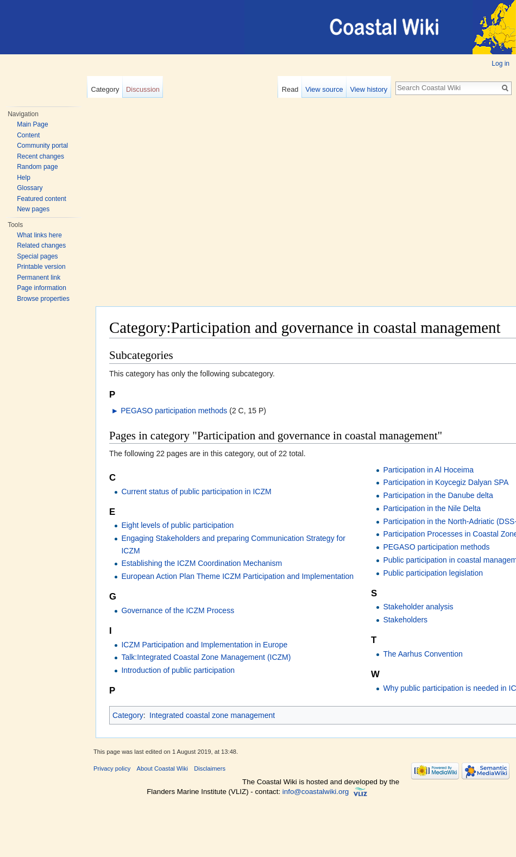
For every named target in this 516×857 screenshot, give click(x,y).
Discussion (143, 89)
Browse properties (43, 299)
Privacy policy (111, 768)
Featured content (41, 199)
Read (290, 89)
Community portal (42, 145)
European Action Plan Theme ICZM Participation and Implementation (237, 576)
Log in (500, 63)
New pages (33, 209)
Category (105, 89)
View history (368, 89)
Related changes (41, 245)
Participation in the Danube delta (438, 495)
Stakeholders (405, 619)
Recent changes (40, 156)
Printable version (41, 266)
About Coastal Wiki (162, 768)
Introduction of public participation (178, 670)
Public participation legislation (433, 573)
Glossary (29, 188)
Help (23, 177)
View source (324, 89)
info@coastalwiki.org (315, 791)
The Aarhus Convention (422, 654)
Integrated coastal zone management (212, 715)
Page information (41, 288)
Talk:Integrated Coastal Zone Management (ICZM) (206, 657)
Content (28, 135)
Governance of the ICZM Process (177, 610)
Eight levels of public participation (177, 525)
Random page (37, 167)
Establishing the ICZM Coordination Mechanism (201, 563)
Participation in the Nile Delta (432, 508)
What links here (39, 235)
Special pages (37, 256)
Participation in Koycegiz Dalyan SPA (445, 482)
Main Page (32, 124)
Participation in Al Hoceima (428, 469)
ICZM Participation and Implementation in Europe (204, 644)
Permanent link (38, 277)
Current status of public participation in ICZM (196, 491)
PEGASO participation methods (174, 410)
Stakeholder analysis (418, 606)
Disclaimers (209, 768)
